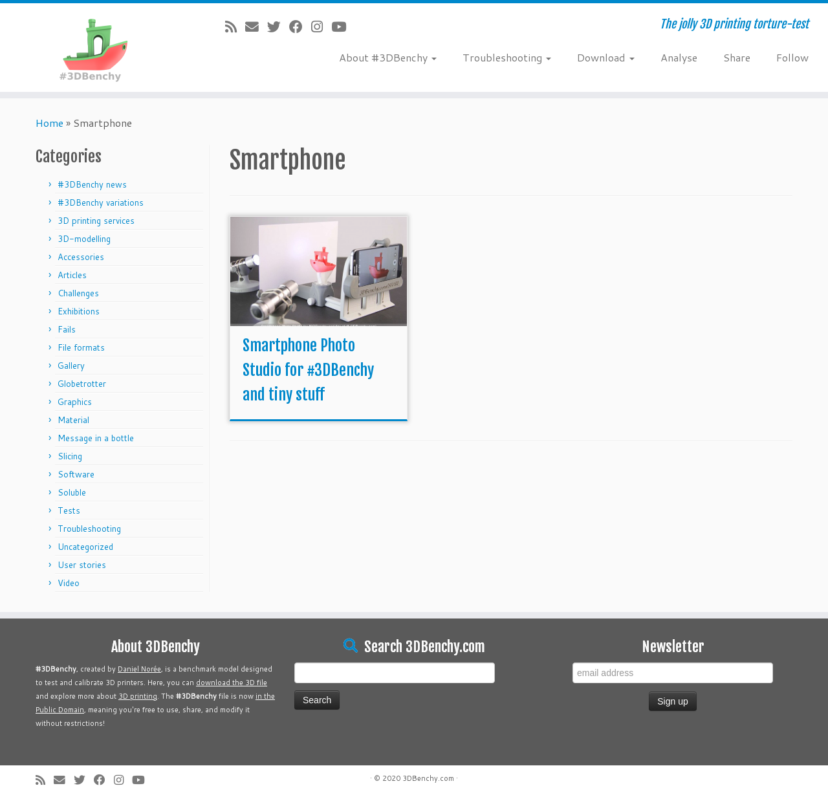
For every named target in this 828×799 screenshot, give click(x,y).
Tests (69, 510)
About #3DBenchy (388, 57)
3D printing (137, 696)
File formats (81, 347)
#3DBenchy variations (101, 202)
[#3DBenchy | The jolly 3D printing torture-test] (95, 47)
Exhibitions (79, 311)
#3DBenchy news (92, 184)
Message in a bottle (96, 438)
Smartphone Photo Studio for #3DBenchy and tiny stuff (308, 370)
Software (76, 474)
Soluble (72, 492)
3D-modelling (84, 239)
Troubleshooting (507, 57)
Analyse (678, 57)
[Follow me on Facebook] (300, 26)
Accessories (81, 257)
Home (49, 122)
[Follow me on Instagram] (321, 26)
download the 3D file (231, 682)
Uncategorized (85, 547)
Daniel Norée (139, 669)
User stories (82, 565)
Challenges (78, 293)
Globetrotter (82, 383)
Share (736, 57)
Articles (72, 275)
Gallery (71, 365)
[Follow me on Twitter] (278, 26)
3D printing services (96, 220)
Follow (792, 57)
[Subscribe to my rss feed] (235, 26)
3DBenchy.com (428, 778)
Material (73, 420)
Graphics (75, 402)
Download (606, 57)
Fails (67, 329)
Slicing (70, 456)
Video (69, 583)
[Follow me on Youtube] (342, 26)
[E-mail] (256, 26)
